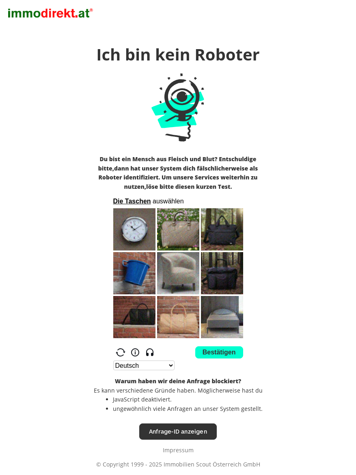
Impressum (178, 450)
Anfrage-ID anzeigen (178, 431)
